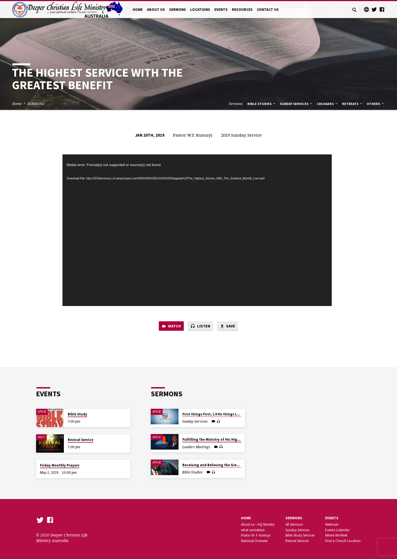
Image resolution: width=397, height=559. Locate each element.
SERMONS (177, 9)
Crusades (327, 104)
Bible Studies (261, 104)
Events (331, 518)
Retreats (352, 104)
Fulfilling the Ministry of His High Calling (217, 439)
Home (17, 103)
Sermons (236, 103)
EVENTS (221, 9)
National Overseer (254, 540)
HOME (138, 9)
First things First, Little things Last (212, 414)
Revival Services (297, 540)
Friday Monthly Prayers (59, 465)
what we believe (253, 530)
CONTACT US (268, 9)
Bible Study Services (300, 535)
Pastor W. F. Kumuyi (255, 535)
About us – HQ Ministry (258, 524)
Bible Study (77, 414)
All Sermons (294, 524)
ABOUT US (156, 9)
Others (376, 104)
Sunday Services (296, 104)
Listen (200, 326)
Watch (171, 326)
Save (228, 326)
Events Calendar (337, 530)
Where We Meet (336, 535)
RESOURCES (242, 9)
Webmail (331, 524)
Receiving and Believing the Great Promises (219, 465)
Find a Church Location (343, 540)
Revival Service (80, 439)
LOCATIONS (200, 9)
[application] (197, 230)
